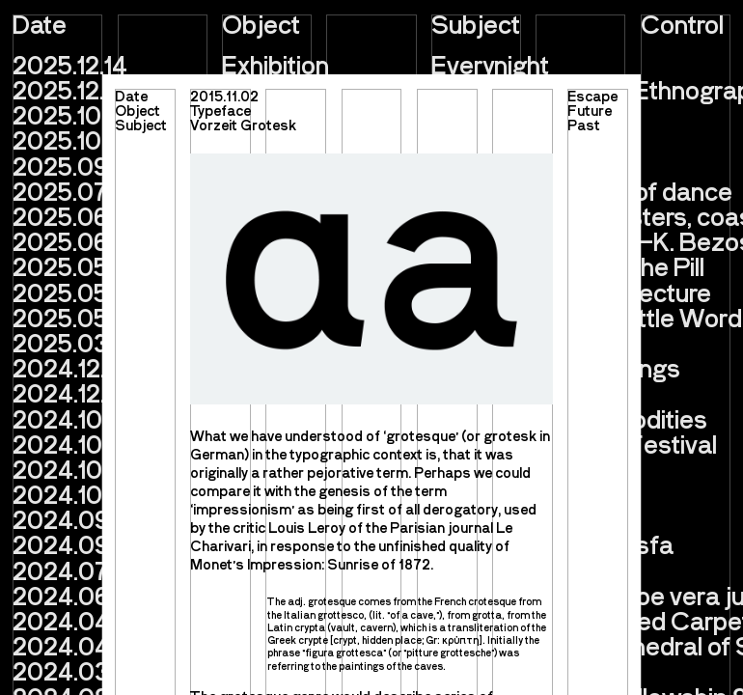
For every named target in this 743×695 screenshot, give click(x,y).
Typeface (220, 110)
